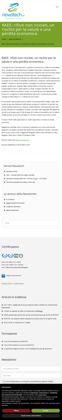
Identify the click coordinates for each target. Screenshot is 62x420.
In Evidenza (10, 199)
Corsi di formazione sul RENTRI (16, 341)
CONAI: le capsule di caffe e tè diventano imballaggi (23, 311)
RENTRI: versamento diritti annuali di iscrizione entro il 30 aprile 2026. (30, 319)
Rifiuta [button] (16, 410)
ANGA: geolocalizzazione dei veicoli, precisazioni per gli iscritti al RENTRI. (31, 315)
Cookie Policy (19, 283)
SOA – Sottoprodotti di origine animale (20, 175)
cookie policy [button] (42, 395)
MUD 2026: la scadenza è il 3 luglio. (17, 322)
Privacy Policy (7, 283)
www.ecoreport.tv (22, 140)
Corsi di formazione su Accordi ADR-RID (19, 345)
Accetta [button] (45, 410)
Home (4, 39)
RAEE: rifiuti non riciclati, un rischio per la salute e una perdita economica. (29, 60)
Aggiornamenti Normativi (15, 203)
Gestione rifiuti (11, 171)
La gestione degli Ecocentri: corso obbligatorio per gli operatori (28, 349)
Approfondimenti (15, 39)
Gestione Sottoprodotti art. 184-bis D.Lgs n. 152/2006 (26, 178)
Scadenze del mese (13, 206)
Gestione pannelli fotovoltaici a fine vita (20, 182)
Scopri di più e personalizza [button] (31, 415)
